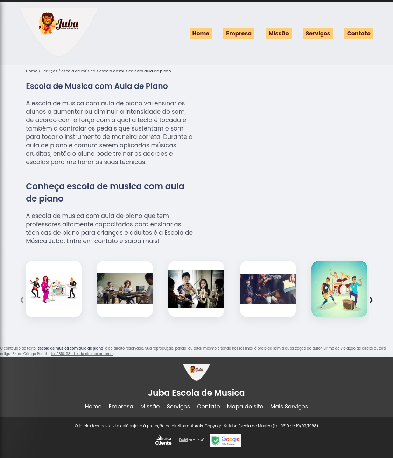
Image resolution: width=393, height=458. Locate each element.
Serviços (318, 33)
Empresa (239, 33)
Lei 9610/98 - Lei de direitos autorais (82, 354)
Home (201, 33)
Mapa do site (245, 406)
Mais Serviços (289, 406)
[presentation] (22, 299)
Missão (278, 33)
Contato (359, 33)
